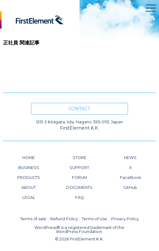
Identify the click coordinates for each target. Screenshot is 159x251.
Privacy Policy (125, 219)
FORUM (79, 177)
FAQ (79, 197)
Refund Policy (64, 219)
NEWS (130, 157)
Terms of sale (33, 219)
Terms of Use (94, 219)
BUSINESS (28, 167)
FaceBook (130, 177)
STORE (79, 157)
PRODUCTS (28, 177)
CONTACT (79, 109)
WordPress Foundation (79, 231)
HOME (28, 157)
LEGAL (28, 197)
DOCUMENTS (79, 187)
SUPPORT (79, 167)
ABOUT (28, 187)
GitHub (130, 187)
